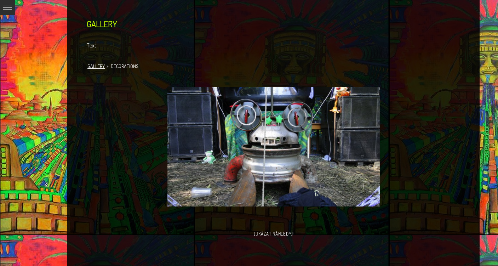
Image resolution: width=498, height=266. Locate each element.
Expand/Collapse (7, 7)
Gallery (96, 66)
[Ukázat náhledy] (273, 234)
